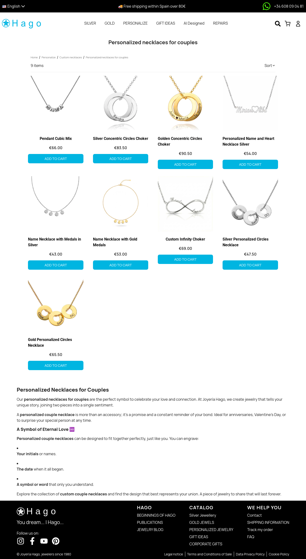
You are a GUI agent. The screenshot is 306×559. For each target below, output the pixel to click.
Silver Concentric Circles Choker (120, 138)
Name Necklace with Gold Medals (115, 242)
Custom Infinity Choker (185, 239)
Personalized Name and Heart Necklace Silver (248, 141)
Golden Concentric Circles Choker (180, 141)
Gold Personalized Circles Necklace (50, 342)
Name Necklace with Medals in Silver (54, 242)
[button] (38, 6)
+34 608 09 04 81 (289, 6)
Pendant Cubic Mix (56, 138)
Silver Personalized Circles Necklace (245, 242)
